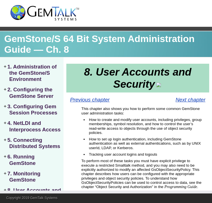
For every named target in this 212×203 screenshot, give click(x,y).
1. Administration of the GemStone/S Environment (31, 73)
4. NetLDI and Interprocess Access (33, 126)
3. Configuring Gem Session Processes (32, 109)
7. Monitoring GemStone (23, 177)
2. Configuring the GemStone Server (30, 93)
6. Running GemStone (21, 160)
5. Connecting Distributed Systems (33, 143)
